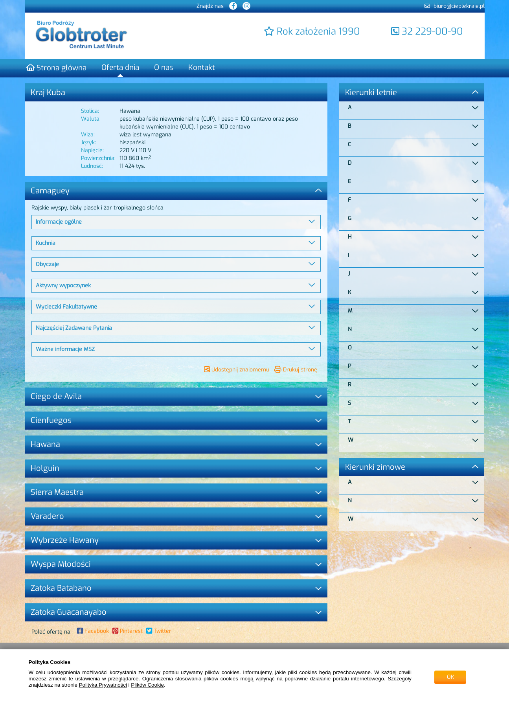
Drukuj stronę (295, 369)
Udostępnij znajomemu (236, 369)
